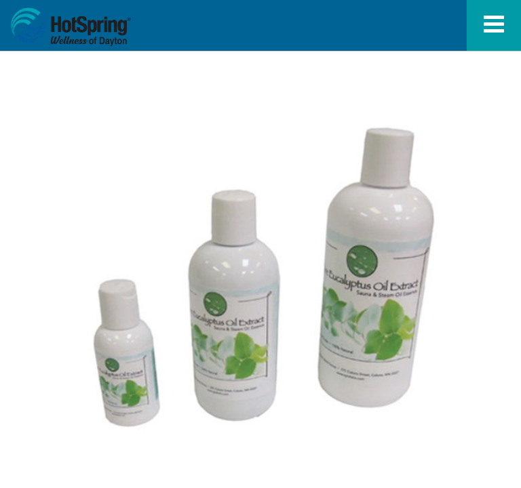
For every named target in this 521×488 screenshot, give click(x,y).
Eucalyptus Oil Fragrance (70, 27)
